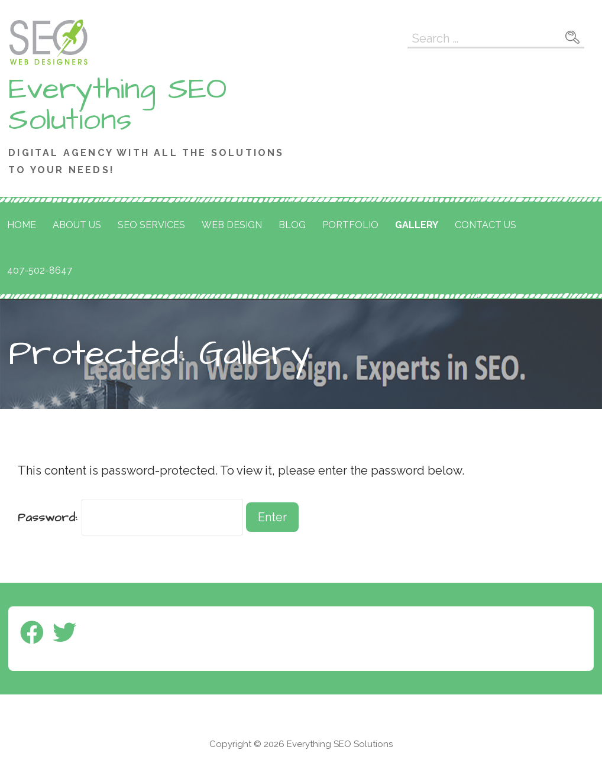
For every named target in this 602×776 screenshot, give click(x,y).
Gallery (416, 224)
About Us (77, 224)
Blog (292, 224)
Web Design (232, 224)
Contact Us (485, 224)
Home (21, 224)
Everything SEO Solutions (117, 104)
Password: (130, 517)
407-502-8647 (39, 270)
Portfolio (350, 224)
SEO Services (151, 224)
